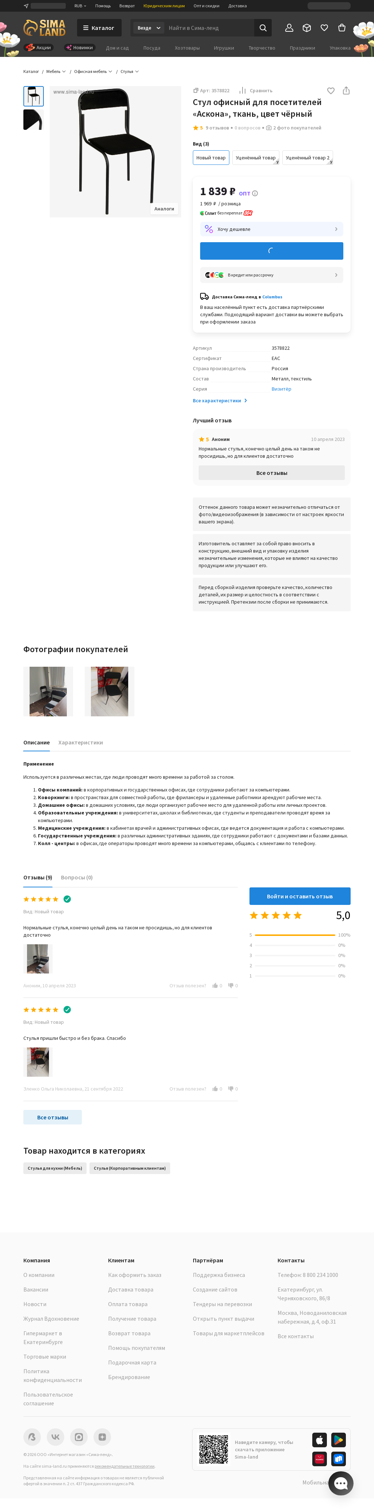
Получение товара (132, 1318)
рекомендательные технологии (124, 1466)
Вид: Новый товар (43, 911)
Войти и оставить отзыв (300, 896)
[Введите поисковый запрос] (209, 27)
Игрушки (224, 47)
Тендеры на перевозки (222, 1304)
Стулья (127, 71)
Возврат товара (129, 1333)
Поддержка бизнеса (219, 1274)
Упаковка (340, 47)
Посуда (152, 47)
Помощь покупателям (136, 1347)
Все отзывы (271, 472)
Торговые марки (44, 1356)
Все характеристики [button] (220, 400)
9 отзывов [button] (217, 127)
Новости (34, 1304)
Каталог (31, 71)
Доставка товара (130, 1289)
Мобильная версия (326, 1482)
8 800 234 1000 (320, 1274)
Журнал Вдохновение (51, 1318)
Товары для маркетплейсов (228, 1333)
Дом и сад (117, 47)
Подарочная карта (132, 1362)
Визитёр (281, 389)
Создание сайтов (215, 1289)
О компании (38, 1274)
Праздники (302, 47)
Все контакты (296, 1336)
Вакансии (35, 1289)
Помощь (103, 5)
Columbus (272, 296)
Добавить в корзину (271, 251)
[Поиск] (263, 27)
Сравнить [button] (255, 90)
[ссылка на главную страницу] (44, 27)
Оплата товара (128, 1304)
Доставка (237, 5)
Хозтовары (187, 47)
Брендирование (129, 1377)
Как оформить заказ (134, 1274)
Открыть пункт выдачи (223, 1318)
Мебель (53, 71)
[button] (330, 91)
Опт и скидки (207, 5)
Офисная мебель (90, 71)
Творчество (262, 47)
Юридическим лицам (164, 5)
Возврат (127, 5)
